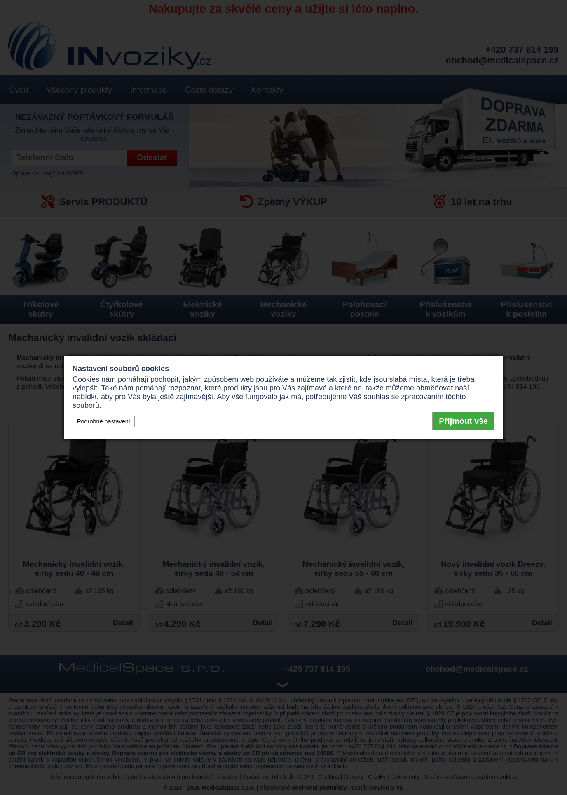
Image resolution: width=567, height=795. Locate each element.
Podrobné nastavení (103, 421)
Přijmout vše (463, 421)
